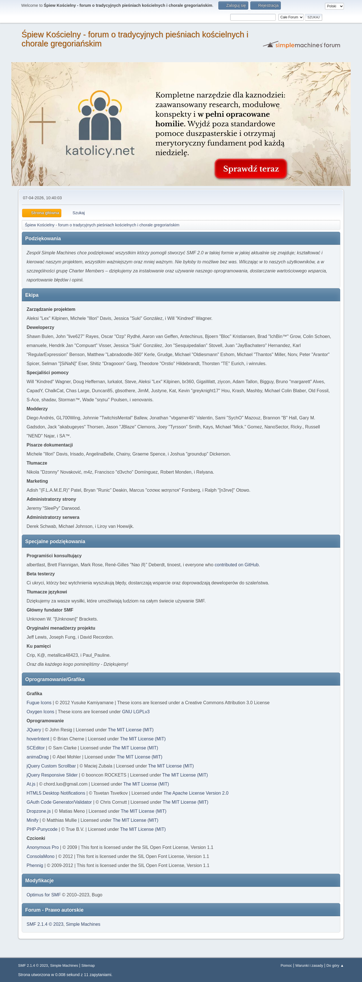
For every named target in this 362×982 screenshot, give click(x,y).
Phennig (35, 865)
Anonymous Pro (43, 847)
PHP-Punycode (42, 829)
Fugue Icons (39, 702)
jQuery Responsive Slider (52, 775)
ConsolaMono (41, 856)
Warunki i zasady (309, 965)
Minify (32, 820)
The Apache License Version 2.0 (196, 793)
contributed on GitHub (237, 564)
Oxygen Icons (40, 711)
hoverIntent (38, 738)
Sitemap (88, 965)
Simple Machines (83, 924)
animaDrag (38, 757)
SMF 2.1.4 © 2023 (45, 924)
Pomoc (286, 965)
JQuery (34, 729)
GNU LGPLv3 (136, 711)
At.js (31, 784)
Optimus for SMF (44, 894)
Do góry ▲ (335, 965)
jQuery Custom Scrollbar (51, 766)
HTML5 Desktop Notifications (56, 793)
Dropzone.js (39, 811)
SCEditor (36, 747)
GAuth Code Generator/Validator (59, 802)
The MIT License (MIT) (131, 729)
